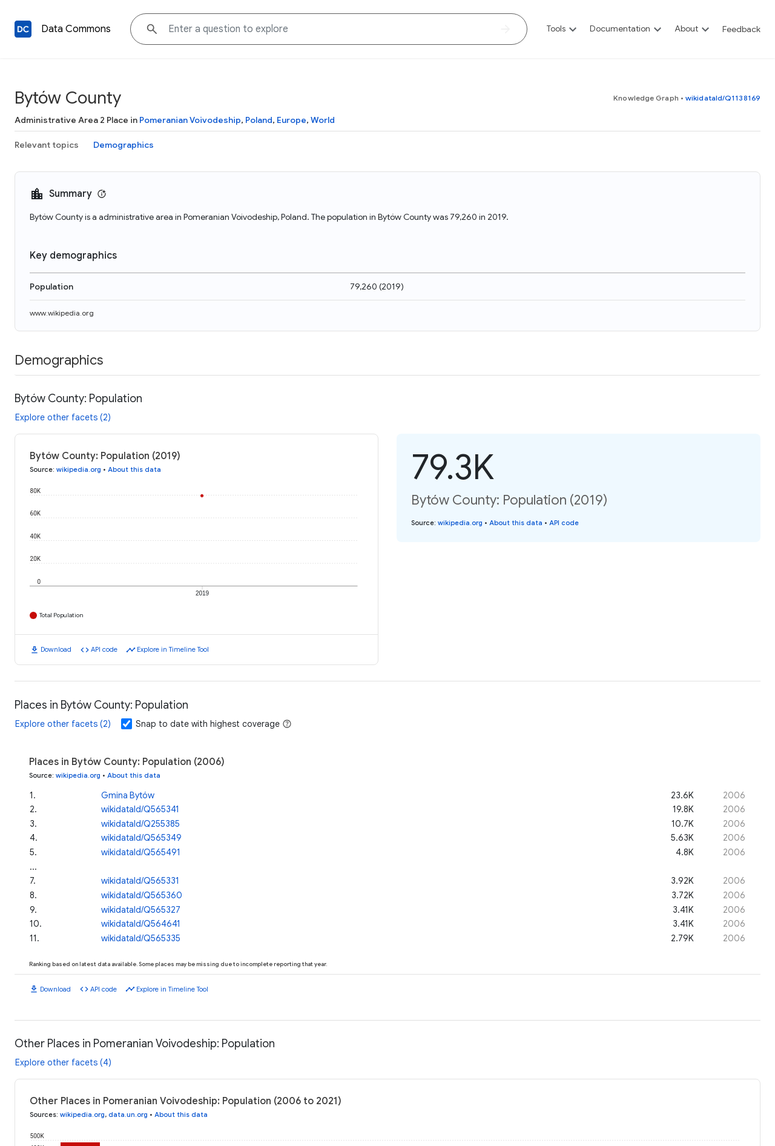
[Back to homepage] (23, 29)
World (323, 119)
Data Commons (76, 29)
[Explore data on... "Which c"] (328, 29)
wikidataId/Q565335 (140, 938)
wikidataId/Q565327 (140, 909)
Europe (291, 119)
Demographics (123, 144)
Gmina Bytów (127, 795)
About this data (134, 469)
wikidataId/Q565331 (140, 880)
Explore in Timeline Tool (173, 649)
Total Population (61, 615)
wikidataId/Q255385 (140, 823)
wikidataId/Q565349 (141, 837)
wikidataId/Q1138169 (722, 97)
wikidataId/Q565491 (140, 852)
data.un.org (128, 1114)
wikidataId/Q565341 (140, 809)
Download (56, 649)
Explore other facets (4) (63, 1062)
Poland (258, 119)
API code (104, 649)
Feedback (741, 29)
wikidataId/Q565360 (141, 895)
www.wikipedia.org (62, 312)
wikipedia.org (78, 469)
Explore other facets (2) (63, 417)
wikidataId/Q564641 (140, 923)
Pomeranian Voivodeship (190, 119)
